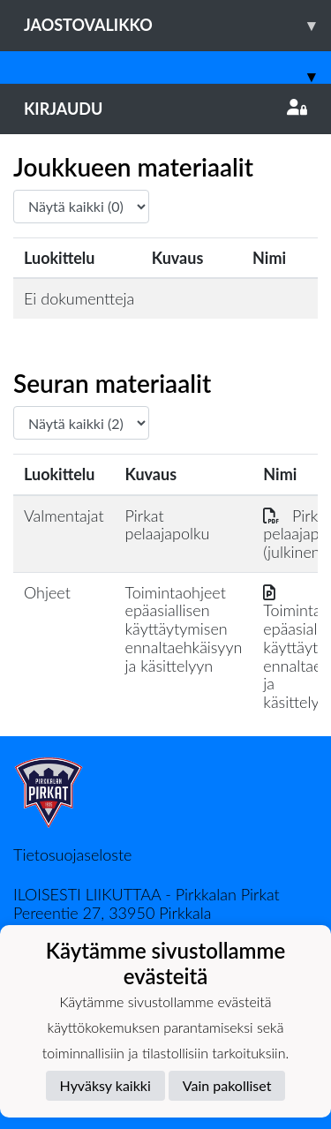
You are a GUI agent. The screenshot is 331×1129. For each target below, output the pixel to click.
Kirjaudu (165, 108)
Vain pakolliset (227, 1085)
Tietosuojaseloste (72, 854)
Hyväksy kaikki (105, 1085)
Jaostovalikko (177, 25)
